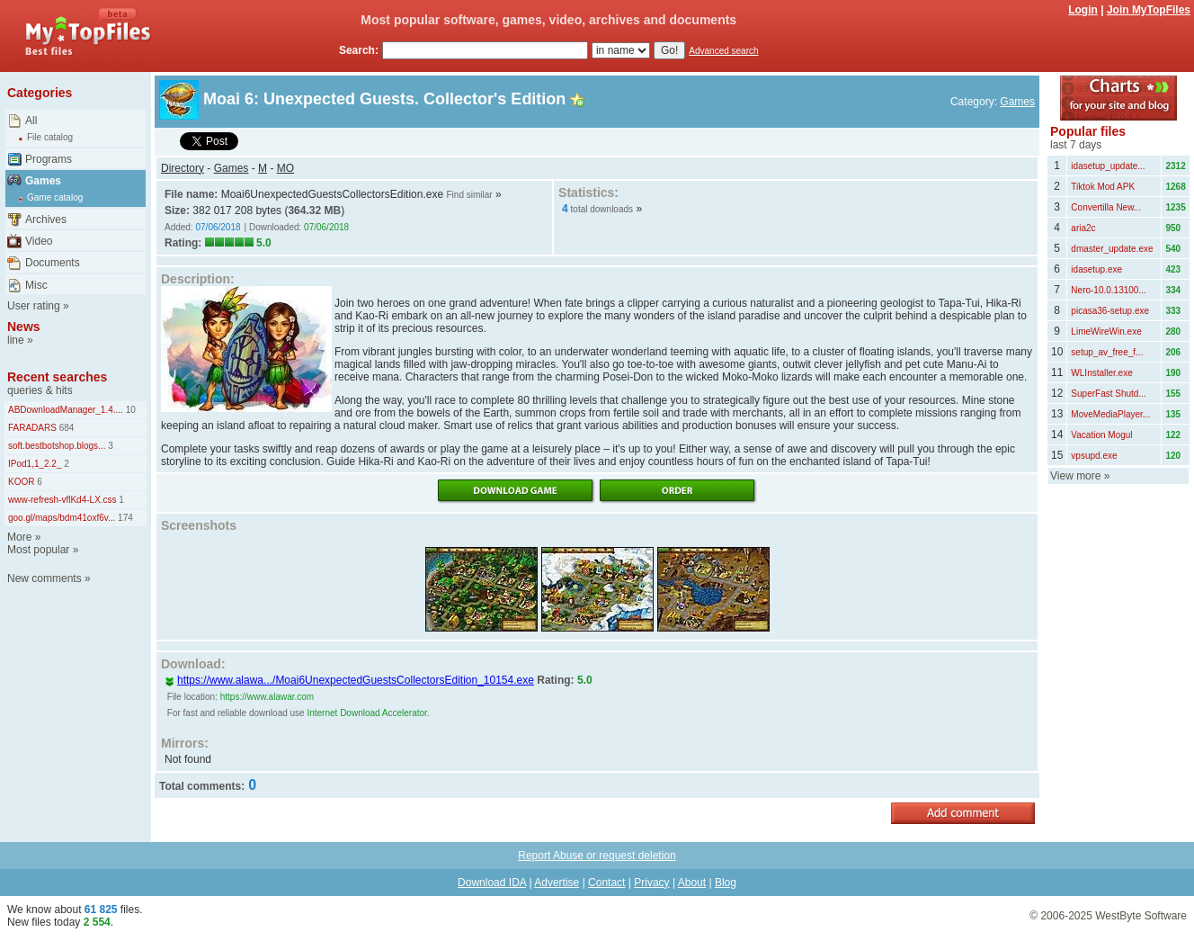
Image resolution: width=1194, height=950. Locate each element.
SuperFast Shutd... (1108, 394)
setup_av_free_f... (1107, 352)
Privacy (651, 882)
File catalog (50, 137)
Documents (52, 262)
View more (1075, 476)
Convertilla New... (1106, 207)
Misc (36, 285)
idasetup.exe (1096, 269)
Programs (48, 159)
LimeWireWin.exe (1106, 331)
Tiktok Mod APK (1103, 187)
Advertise (556, 882)
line (15, 340)
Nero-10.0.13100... (1108, 290)
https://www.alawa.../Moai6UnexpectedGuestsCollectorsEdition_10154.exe (349, 680)
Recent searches (57, 377)
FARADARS (32, 428)
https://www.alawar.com (267, 697)
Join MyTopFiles (1148, 10)
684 (65, 428)
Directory (182, 168)
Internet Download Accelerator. (368, 713)
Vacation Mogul (1101, 435)
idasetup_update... (1108, 166)
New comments (44, 578)
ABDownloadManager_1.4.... (65, 410)
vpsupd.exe (1094, 456)
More (19, 537)
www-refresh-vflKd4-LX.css (62, 500)
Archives (46, 219)
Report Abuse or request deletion (596, 855)
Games (43, 181)
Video (38, 241)
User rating (33, 306)
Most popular (38, 549)
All (31, 120)
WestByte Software (1141, 916)
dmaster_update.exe (1112, 249)
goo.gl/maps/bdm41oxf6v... (61, 518)
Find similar (470, 195)
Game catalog (55, 197)
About (692, 882)
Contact (606, 882)
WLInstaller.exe (1101, 373)
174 (123, 518)
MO (285, 168)
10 (129, 410)
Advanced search (723, 51)
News (23, 326)
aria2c (1083, 228)
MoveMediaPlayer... (1110, 414)
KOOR (21, 482)
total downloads (602, 209)
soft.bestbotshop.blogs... (56, 446)
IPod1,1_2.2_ (35, 464)
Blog (725, 882)
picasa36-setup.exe (1110, 311)
